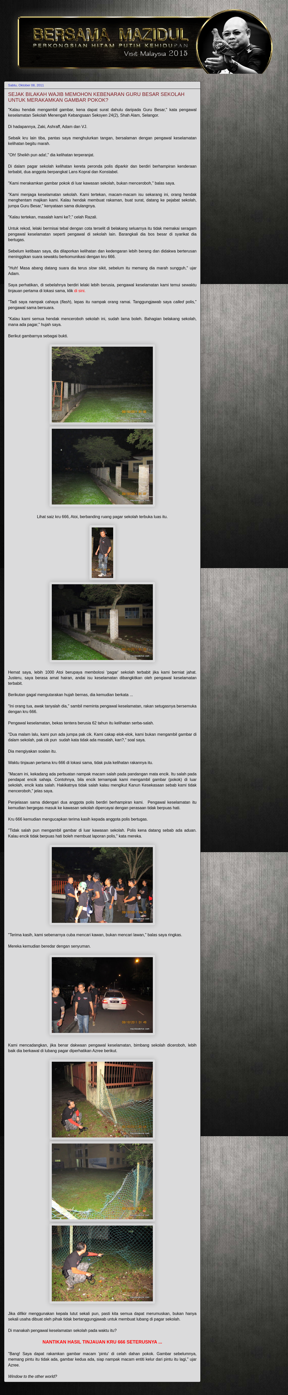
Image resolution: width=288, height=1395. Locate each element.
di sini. (79, 291)
